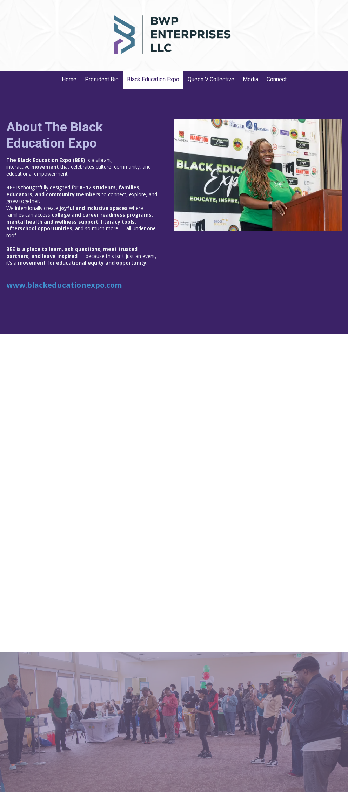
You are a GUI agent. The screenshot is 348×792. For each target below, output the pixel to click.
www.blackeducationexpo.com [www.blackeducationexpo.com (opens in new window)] (64, 285)
